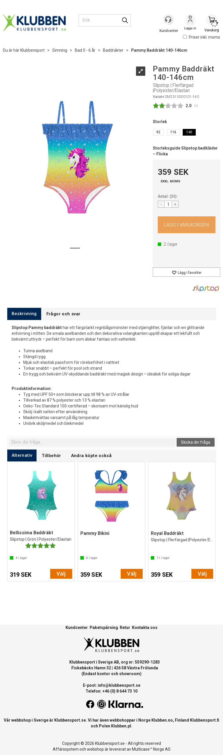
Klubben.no (162, 720)
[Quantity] (168, 204)
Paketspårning (104, 627)
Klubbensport (32, 50)
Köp (186, 224)
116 (173, 132)
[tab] (24, 314)
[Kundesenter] (169, 20)
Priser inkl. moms (201, 37)
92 (158, 132)
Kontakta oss (144, 627)
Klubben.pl (121, 726)
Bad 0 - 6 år (85, 50)
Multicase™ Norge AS (151, 749)
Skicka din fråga (195, 442)
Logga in (190, 20)
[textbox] (92, 442)
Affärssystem (66, 749)
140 (189, 132)
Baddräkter (113, 50)
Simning (59, 50)
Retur (125, 627)
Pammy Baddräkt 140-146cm (159, 50)
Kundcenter (77, 627)
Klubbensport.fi (204, 720)
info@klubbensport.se (119, 685)
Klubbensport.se (70, 720)
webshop (95, 749)
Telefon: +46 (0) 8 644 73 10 (111, 691)
